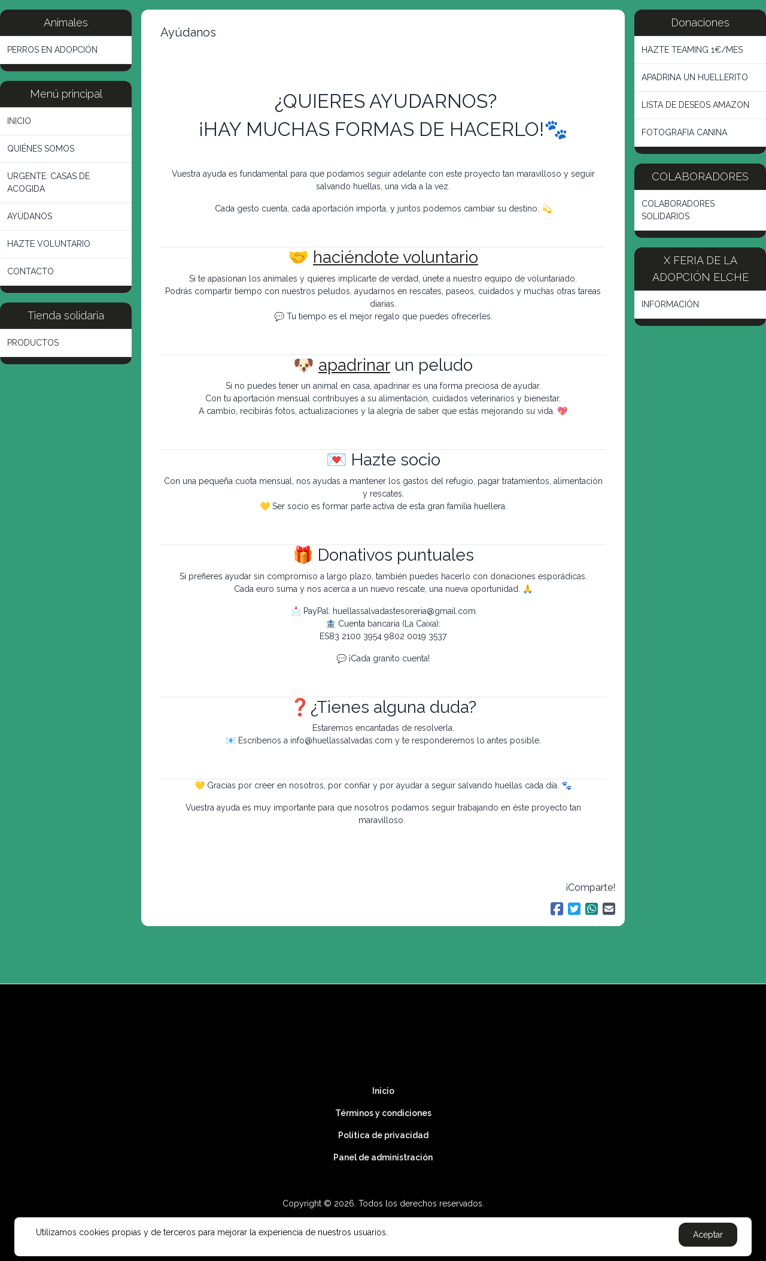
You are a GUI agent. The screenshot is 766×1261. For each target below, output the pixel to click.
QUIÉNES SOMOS (40, 148)
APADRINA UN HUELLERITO (695, 77)
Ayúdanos (188, 32)
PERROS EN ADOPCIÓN (52, 50)
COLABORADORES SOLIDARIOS (678, 210)
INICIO (19, 121)
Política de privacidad (383, 1135)
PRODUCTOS (33, 342)
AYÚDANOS (29, 216)
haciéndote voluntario (395, 257)
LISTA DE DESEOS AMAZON (695, 105)
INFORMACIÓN (670, 304)
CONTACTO (30, 271)
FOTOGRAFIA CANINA (684, 132)
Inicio (383, 1091)
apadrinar (354, 365)
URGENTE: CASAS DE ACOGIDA (48, 182)
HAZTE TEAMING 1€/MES (692, 50)
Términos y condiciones (383, 1113)
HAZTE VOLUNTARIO (48, 244)
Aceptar (708, 1234)
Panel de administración (383, 1157)
